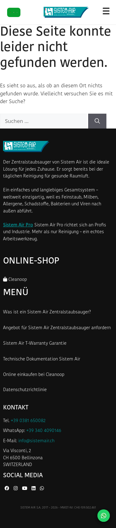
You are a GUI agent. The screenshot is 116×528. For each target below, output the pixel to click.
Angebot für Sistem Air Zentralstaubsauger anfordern (57, 328)
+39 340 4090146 (43, 431)
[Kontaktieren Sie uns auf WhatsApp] (103, 515)
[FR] (17, 12)
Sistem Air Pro (18, 225)
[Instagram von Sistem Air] (16, 489)
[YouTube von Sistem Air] (25, 489)
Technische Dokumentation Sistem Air (41, 359)
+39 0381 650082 (28, 421)
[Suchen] (97, 121)
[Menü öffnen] (106, 10)
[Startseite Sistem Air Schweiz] (66, 12)
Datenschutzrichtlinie (25, 390)
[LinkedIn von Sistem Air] (34, 489)
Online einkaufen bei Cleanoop (33, 375)
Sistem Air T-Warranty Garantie (35, 343)
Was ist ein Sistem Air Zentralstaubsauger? (47, 312)
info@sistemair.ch (36, 441)
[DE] (10, 12)
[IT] (13, 12)
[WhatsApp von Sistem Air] (41, 489)
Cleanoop (15, 279)
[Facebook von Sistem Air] (7, 489)
